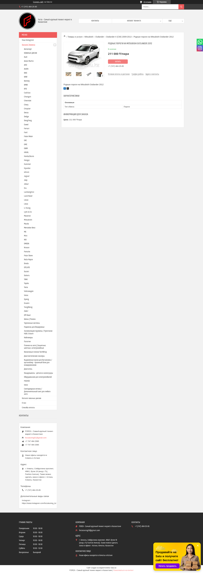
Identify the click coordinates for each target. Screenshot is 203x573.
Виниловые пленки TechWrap (35, 352)
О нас (24, 403)
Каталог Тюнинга (28, 45)
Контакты (95, 21)
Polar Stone (28, 256)
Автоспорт (28, 49)
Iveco (26, 385)
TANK (26, 279)
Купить (118, 62)
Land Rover (28, 196)
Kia (25, 188)
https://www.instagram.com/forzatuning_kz (39, 503)
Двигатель (28, 369)
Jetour (26, 184)
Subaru (27, 275)
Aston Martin (29, 61)
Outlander (99, 37)
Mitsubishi (89, 37)
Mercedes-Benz (29, 228)
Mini (25, 236)
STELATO (27, 267)
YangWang (28, 307)
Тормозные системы (32, 323)
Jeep (25, 180)
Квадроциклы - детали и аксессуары (38, 373)
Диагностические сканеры (34, 356)
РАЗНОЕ (27, 381)
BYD (25, 89)
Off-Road (27, 315)
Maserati (27, 216)
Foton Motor (28, 136)
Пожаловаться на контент (123, 570)
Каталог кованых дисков (31, 398)
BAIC (25, 73)
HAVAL (26, 152)
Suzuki (26, 271)
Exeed (26, 125)
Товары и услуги (74, 37)
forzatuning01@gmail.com (35, 438)
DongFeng (28, 120)
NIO (25, 240)
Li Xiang (27, 208)
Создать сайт (38, 2)
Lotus (26, 204)
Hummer (27, 164)
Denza (26, 113)
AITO (25, 65)
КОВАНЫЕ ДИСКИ (30, 53)
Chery (26, 105)
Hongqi (27, 160)
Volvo (26, 295)
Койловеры (28, 338)
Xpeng (26, 299)
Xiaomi (27, 303)
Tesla (26, 287)
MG (25, 232)
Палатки (27, 341)
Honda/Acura (29, 156)
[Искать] (181, 6)
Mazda (26, 224)
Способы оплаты (28, 408)
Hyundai (27, 168)
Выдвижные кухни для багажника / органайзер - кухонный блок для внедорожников (38, 362)
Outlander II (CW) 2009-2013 (119, 37)
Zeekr (26, 311)
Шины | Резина (30, 319)
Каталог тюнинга (134, 21)
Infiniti (26, 172)
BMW (26, 85)
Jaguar (27, 176)
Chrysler (27, 109)
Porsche (27, 252)
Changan (27, 97)
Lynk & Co (28, 212)
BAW (25, 77)
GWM (26, 148)
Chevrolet (27, 101)
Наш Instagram (28, 40)
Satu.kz (113, 568)
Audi (25, 57)
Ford (25, 132)
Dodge (26, 117)
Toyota (26, 283)
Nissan (26, 247)
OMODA (26, 244)
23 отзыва (147, 2)
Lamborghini (29, 192)
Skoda (26, 263)
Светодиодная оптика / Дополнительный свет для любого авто (37, 391)
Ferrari (26, 128)
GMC (25, 144)
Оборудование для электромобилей (38, 377)
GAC (25, 140)
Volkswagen (28, 291)
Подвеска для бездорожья (34, 327)
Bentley (27, 81)
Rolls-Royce (28, 259)
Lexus (26, 200)
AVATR (26, 69)
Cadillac (27, 93)
